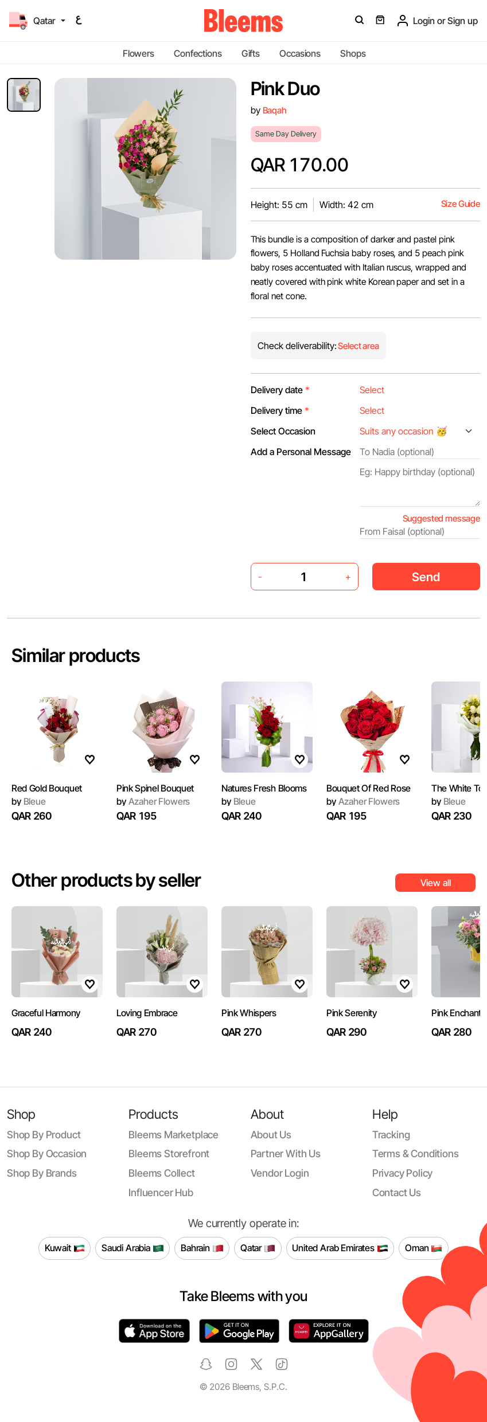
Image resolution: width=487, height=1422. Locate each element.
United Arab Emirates (340, 1248)
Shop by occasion (47, 1153)
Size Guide (460, 203)
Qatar (257, 1248)
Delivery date (280, 389)
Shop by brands (42, 1173)
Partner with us (286, 1153)
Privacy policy (402, 1173)
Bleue (238, 814)
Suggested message (441, 518)
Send (426, 577)
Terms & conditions (415, 1153)
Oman (423, 1248)
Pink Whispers (248, 1033)
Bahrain (202, 1248)
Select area (358, 345)
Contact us (396, 1192)
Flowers (138, 53)
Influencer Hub (160, 1192)
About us (271, 1135)
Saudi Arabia (133, 1248)
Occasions (300, 53)
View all (435, 882)
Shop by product (43, 1135)
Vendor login (280, 1173)
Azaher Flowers (153, 804)
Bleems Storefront (168, 1153)
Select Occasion (283, 431)
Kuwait (65, 1248)
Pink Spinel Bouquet (155, 790)
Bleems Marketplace (173, 1135)
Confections (197, 53)
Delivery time (280, 410)
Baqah (275, 110)
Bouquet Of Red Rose (368, 808)
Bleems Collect (161, 1173)
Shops (352, 53)
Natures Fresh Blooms (264, 801)
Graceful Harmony (45, 1015)
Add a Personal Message (301, 451)
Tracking (391, 1135)
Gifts (250, 53)
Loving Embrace (147, 1026)
